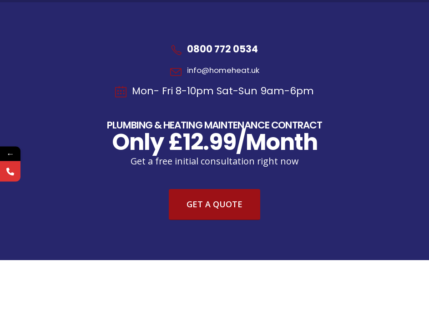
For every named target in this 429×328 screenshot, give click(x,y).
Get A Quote (214, 204)
